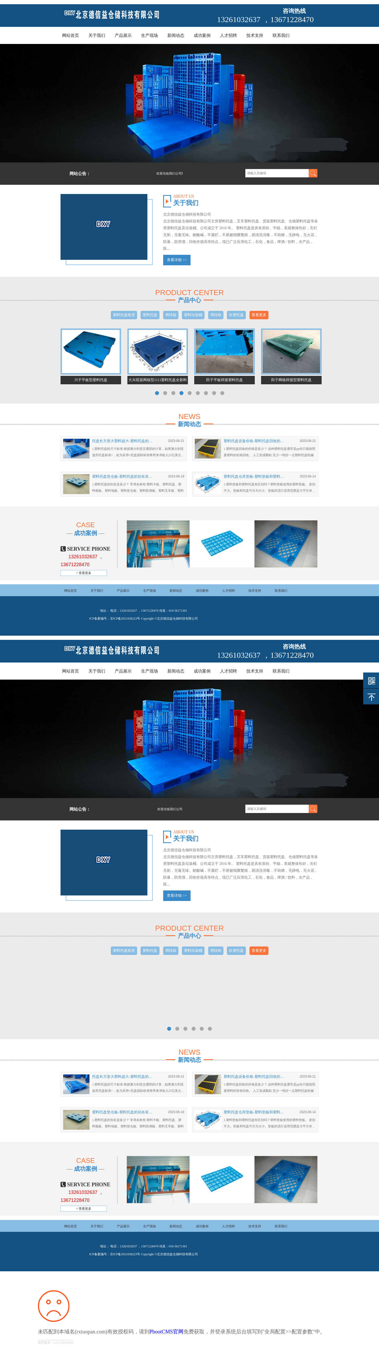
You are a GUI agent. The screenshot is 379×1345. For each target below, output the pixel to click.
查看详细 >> (177, 260)
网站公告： (80, 173)
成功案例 (202, 35)
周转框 (215, 315)
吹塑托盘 (236, 315)
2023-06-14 (308, 476)
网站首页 (70, 35)
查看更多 (259, 315)
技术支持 (254, 35)
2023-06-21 (176, 441)
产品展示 (123, 35)
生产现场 (149, 35)
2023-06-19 (176, 476)
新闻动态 (175, 35)
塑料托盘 (150, 315)
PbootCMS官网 (166, 1331)
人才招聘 (228, 35)
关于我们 (96, 35)
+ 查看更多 (83, 573)
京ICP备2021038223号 (125, 618)
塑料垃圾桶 (193, 315)
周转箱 (170, 315)
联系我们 (281, 35)
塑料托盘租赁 (124, 315)
